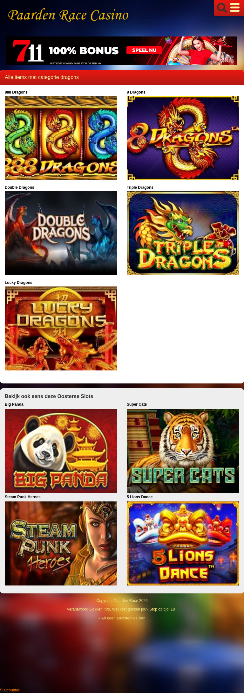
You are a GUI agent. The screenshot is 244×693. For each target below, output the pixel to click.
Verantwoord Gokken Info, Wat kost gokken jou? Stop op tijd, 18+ (122, 609)
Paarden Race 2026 (131, 600)
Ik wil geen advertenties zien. (122, 618)
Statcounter (9, 690)
